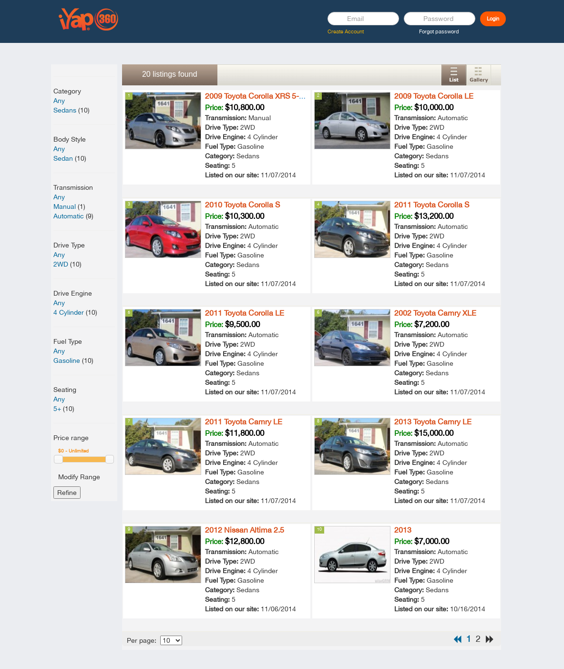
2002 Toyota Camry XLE (435, 313)
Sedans (64, 110)
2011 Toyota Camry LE (243, 421)
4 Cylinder (68, 312)
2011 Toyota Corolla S (431, 204)
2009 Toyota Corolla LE (433, 96)
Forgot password (439, 31)
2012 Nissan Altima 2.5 (244, 529)
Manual (64, 206)
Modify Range (79, 477)
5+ (57, 408)
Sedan (63, 158)
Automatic (68, 216)
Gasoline (66, 360)
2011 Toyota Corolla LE (244, 313)
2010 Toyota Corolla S (242, 204)
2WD (60, 264)
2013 (402, 529)
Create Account (346, 31)
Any (59, 100)
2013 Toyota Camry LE (433, 421)
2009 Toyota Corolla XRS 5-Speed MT (269, 96)
